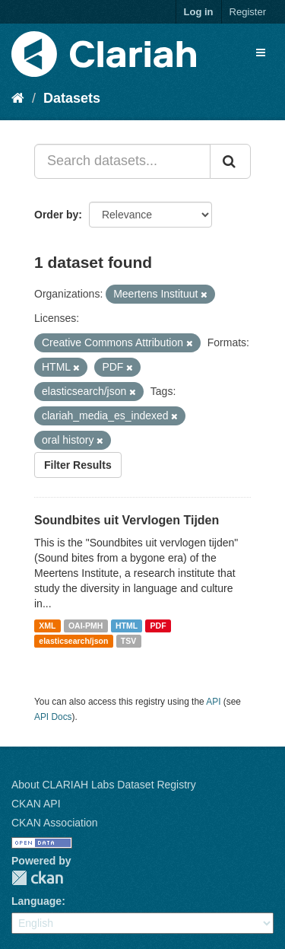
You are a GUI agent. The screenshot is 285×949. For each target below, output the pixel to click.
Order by (56, 215)
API (213, 701)
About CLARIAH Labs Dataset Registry (103, 785)
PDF (158, 625)
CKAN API (36, 804)
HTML (127, 625)
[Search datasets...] (122, 161)
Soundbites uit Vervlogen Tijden (126, 520)
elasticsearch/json (73, 640)
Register (248, 12)
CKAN (37, 878)
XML (47, 625)
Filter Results (78, 465)
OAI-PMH (85, 625)
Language (36, 901)
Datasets (71, 98)
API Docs (53, 717)
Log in (199, 12)
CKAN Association (54, 823)
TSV (128, 640)
